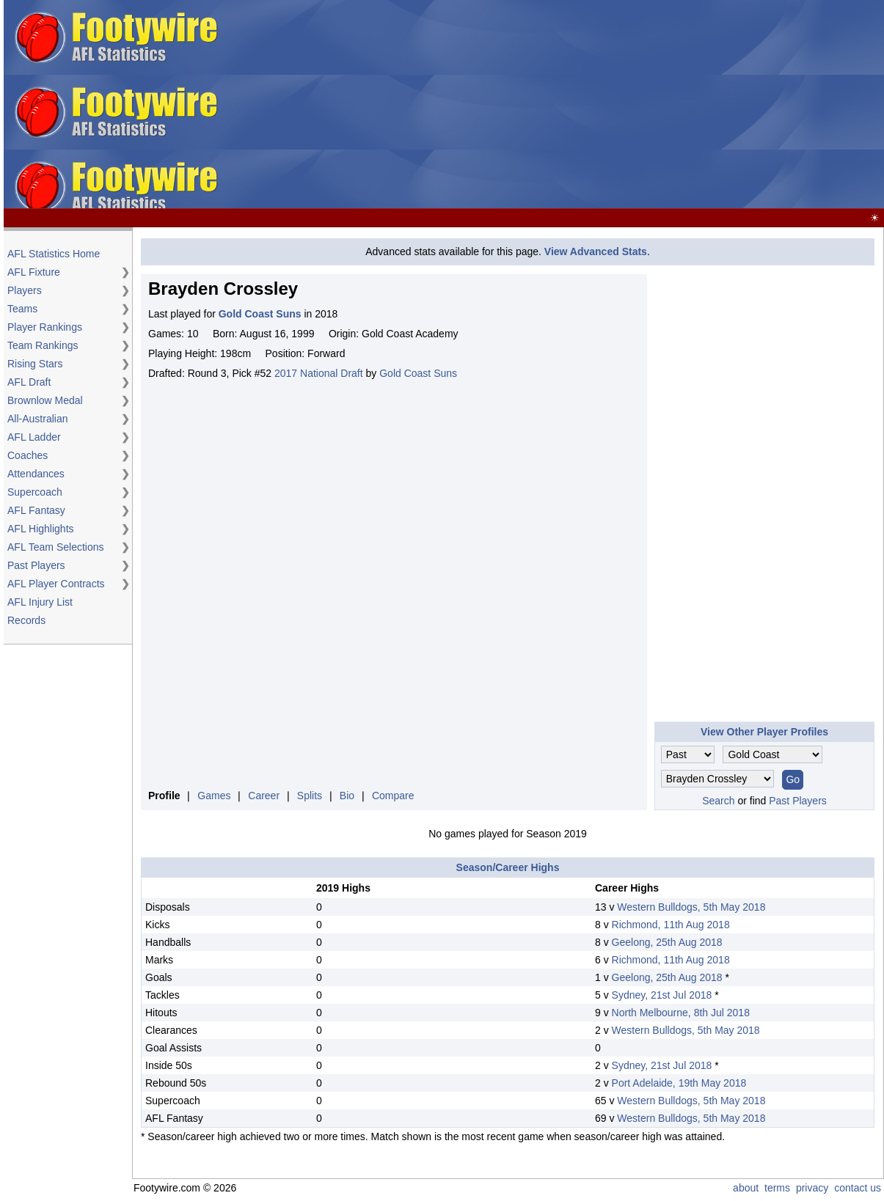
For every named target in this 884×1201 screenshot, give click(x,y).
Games (213, 795)
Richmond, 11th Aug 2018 (671, 924)
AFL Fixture (33, 272)
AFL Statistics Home (53, 254)
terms (777, 1188)
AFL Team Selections (55, 547)
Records (26, 620)
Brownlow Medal (45, 400)
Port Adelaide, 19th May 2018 (679, 1083)
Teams (22, 309)
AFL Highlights (40, 529)
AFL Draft (29, 382)
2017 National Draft (318, 373)
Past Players (36, 565)
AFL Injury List (40, 602)
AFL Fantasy (36, 510)
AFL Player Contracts (56, 584)
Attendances (36, 474)
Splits (309, 795)
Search (718, 801)
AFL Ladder (34, 437)
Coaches (27, 455)
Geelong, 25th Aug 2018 (667, 942)
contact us (857, 1188)
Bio (347, 795)
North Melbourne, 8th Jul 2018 (681, 1012)
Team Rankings (42, 345)
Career (264, 795)
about (746, 1188)
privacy (812, 1188)
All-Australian (37, 419)
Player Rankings (44, 327)
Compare (393, 795)
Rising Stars (34, 364)
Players (24, 290)
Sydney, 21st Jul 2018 (662, 995)
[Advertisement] (647, 104)
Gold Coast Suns (418, 373)
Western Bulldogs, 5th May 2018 (691, 907)
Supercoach (34, 492)
